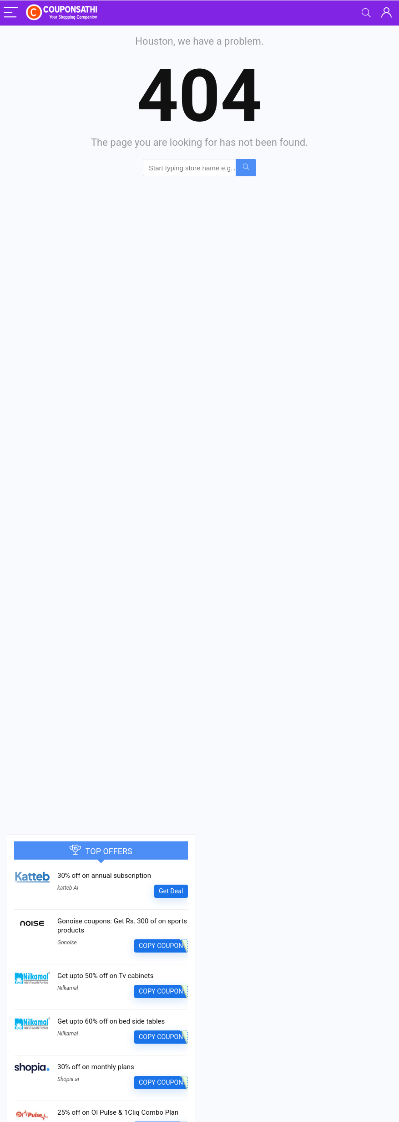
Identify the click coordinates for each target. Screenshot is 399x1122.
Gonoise (67, 942)
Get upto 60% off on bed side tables (111, 1021)
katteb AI (67, 888)
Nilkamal (67, 988)
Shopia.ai (68, 1079)
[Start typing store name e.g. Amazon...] (246, 167)
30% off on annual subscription (104, 875)
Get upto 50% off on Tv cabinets (105, 976)
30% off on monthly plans (95, 1067)
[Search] (366, 13)
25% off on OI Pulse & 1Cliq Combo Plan (117, 1112)
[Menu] (11, 13)
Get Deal (171, 891)
